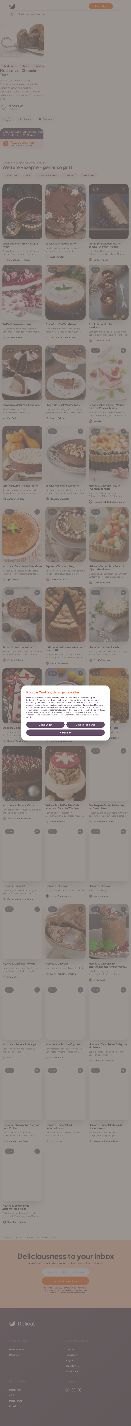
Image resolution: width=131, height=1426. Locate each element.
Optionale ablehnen (85, 724)
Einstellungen (45, 724)
